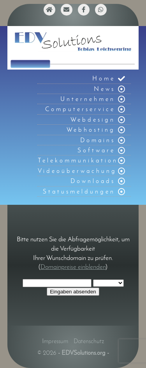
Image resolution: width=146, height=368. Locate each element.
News (104, 88)
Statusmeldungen (79, 191)
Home (103, 78)
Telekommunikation (78, 160)
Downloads (92, 181)
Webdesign (92, 119)
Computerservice (80, 109)
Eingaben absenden (73, 292)
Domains (97, 140)
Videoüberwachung (77, 170)
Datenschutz (89, 341)
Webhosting (91, 129)
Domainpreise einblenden (73, 266)
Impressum (55, 341)
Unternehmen (87, 99)
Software (96, 150)
